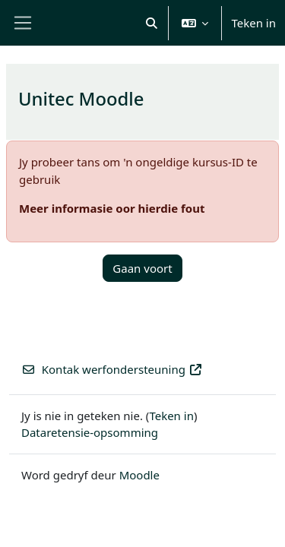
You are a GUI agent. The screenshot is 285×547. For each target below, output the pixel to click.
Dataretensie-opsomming (89, 432)
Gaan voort (142, 268)
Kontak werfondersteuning (112, 369)
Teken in (253, 22)
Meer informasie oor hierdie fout (111, 208)
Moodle (139, 474)
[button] (151, 23)
